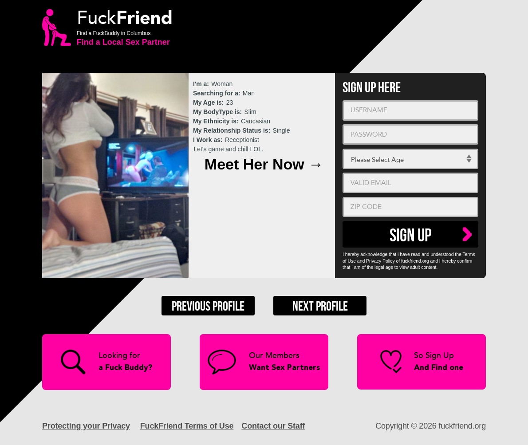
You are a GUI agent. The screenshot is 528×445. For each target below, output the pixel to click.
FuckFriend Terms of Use (187, 425)
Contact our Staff (273, 425)
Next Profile (320, 307)
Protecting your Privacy (86, 425)
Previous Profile (208, 307)
